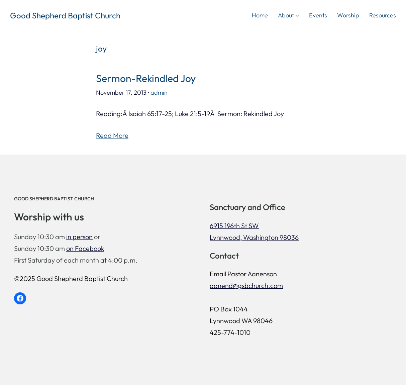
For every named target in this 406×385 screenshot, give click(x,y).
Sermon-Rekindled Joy (146, 78)
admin (159, 92)
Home (260, 15)
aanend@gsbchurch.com (246, 285)
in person (79, 236)
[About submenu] (297, 15)
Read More (112, 135)
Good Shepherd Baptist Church (65, 15)
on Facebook (85, 248)
